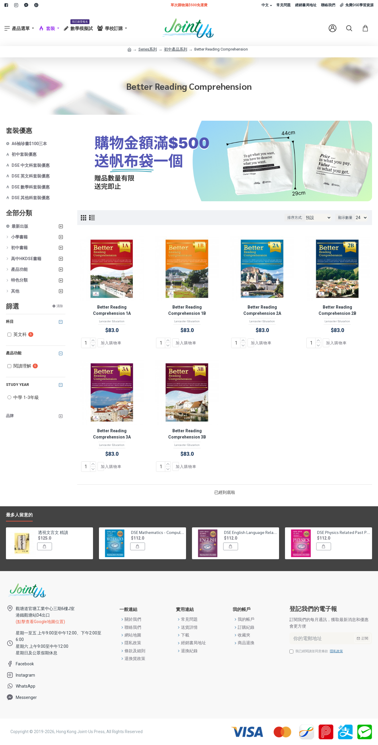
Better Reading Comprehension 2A (262, 310)
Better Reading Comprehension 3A (112, 433)
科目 (10, 321)
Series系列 (147, 49)
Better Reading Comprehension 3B (187, 433)
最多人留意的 (19, 515)
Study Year (17, 384)
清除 (59, 306)
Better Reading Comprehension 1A (112, 310)
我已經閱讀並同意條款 (316, 651)
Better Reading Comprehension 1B (187, 310)
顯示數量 (345, 218)
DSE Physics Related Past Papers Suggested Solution (343, 532)
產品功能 (13, 353)
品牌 (10, 416)
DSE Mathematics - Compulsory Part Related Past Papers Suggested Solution (157, 532)
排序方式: (295, 218)
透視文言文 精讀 (53, 532)
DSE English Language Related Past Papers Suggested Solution (250, 532)
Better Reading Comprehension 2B (337, 310)
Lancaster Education (112, 321)
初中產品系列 (175, 49)
